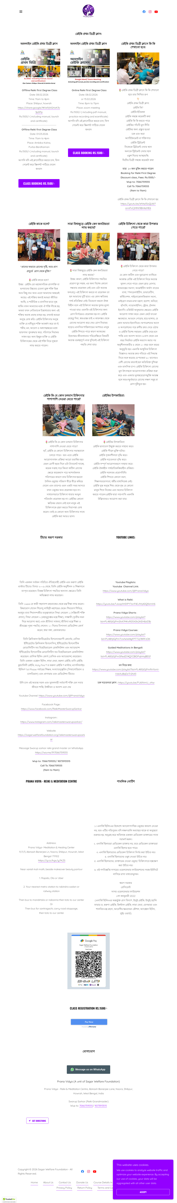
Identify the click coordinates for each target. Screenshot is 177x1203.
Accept (143, 1192)
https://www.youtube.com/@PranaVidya (61, 695)
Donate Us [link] (82, 1189)
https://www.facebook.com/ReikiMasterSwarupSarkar (51, 708)
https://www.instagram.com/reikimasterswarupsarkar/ (51, 721)
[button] (21, 11)
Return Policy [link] (84, 1194)
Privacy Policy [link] (64, 1194)
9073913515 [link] (101, 1112)
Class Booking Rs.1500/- (39, 183)
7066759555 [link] (86, 1112)
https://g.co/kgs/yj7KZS (51, 860)
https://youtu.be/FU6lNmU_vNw (136, 682)
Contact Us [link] (65, 1189)
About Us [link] (48, 1189)
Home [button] (34, 1189)
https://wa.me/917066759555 (51, 752)
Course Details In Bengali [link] (107, 1189)
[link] (88, 11)
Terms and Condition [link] (108, 1194)
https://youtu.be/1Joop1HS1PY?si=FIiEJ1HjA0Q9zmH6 (125, 603)
